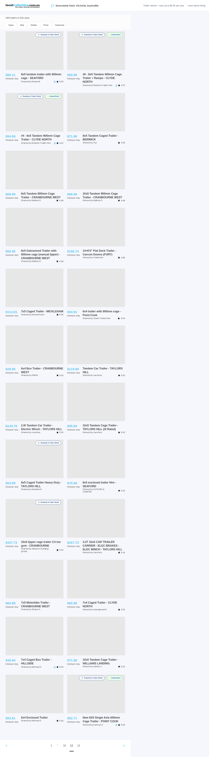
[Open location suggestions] (52, 5)
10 (64, 745)
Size (22, 25)
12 (78, 745)
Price (46, 25)
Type (10, 25)
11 (71, 745)
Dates (34, 25)
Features (59, 25)
